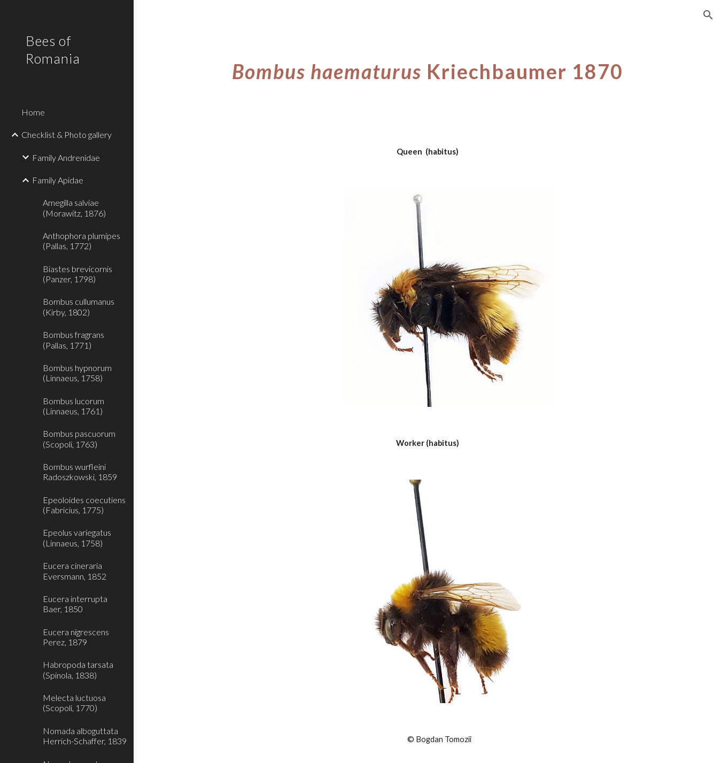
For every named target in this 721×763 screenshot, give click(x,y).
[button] (708, 15)
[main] (427, 71)
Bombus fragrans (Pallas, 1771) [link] (73, 339)
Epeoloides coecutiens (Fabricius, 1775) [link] (84, 505)
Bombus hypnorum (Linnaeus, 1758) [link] (77, 373)
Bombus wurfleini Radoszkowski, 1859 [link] (80, 471)
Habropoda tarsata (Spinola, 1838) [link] (78, 669)
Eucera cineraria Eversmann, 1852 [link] (74, 570)
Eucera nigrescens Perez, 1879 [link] (76, 637)
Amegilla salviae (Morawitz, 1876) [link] (74, 207)
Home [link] (33, 112)
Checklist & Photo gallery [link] (66, 134)
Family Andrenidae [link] (66, 157)
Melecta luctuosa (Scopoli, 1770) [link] (74, 702)
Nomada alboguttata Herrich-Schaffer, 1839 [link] (85, 736)
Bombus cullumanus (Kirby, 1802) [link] (78, 306)
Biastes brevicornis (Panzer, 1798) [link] (77, 274)
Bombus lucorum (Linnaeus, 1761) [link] (73, 406)
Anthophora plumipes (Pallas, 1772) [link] (81, 240)
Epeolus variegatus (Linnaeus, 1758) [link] (77, 537)
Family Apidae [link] (57, 180)
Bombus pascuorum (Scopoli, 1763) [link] (79, 438)
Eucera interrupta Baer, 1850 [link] (75, 604)
